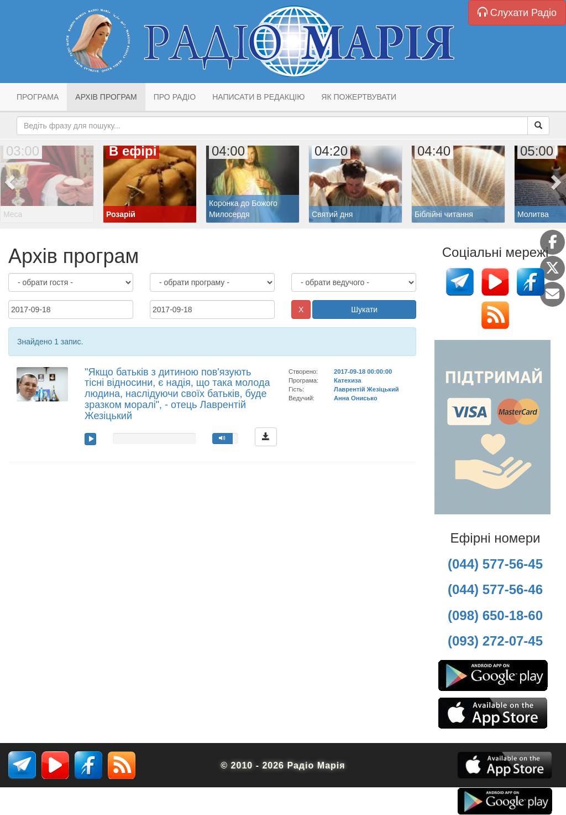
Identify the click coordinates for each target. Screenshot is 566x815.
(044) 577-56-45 (495, 563)
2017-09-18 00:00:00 (363, 371)
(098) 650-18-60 (495, 615)
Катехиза (347, 380)
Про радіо (175, 96)
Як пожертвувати (358, 96)
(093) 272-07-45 (495, 640)
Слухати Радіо (517, 12)
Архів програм (106, 96)
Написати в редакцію (258, 96)
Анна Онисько (356, 398)
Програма (38, 96)
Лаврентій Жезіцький (366, 389)
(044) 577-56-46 (495, 589)
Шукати (364, 309)
